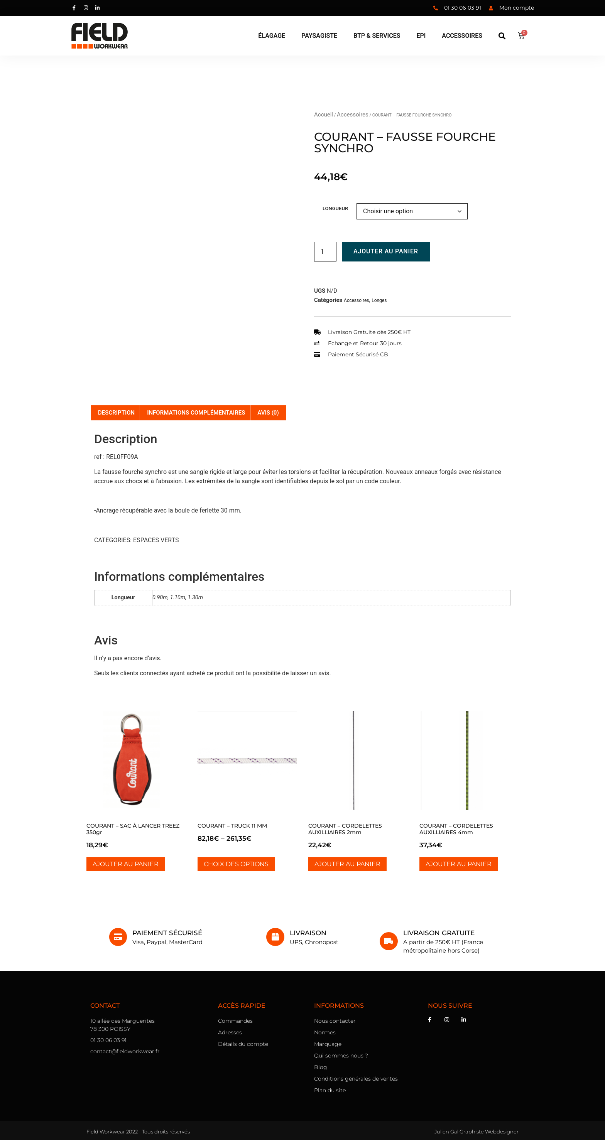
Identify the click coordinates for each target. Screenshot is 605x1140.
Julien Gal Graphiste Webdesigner (476, 1131)
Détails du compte (243, 1044)
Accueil (323, 114)
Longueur (335, 208)
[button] (502, 35)
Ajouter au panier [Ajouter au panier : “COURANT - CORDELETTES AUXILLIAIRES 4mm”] (459, 864)
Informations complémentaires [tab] (196, 412)
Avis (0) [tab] (268, 412)
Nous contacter (335, 1020)
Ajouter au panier (385, 251)
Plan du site (330, 1090)
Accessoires (352, 114)
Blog (320, 1067)
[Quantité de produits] (325, 251)
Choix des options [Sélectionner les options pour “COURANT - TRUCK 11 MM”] (236, 864)
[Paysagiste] (319, 35)
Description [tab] (116, 412)
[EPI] (420, 35)
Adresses (230, 1032)
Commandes (235, 1020)
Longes (379, 300)
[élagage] (271, 35)
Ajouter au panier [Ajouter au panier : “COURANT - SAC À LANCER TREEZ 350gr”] (126, 864)
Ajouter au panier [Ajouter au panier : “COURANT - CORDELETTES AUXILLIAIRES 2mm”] (347, 864)
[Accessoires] (462, 35)
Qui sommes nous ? (341, 1055)
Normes (325, 1032)
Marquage (327, 1044)
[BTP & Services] (377, 35)
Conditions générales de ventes (356, 1078)
